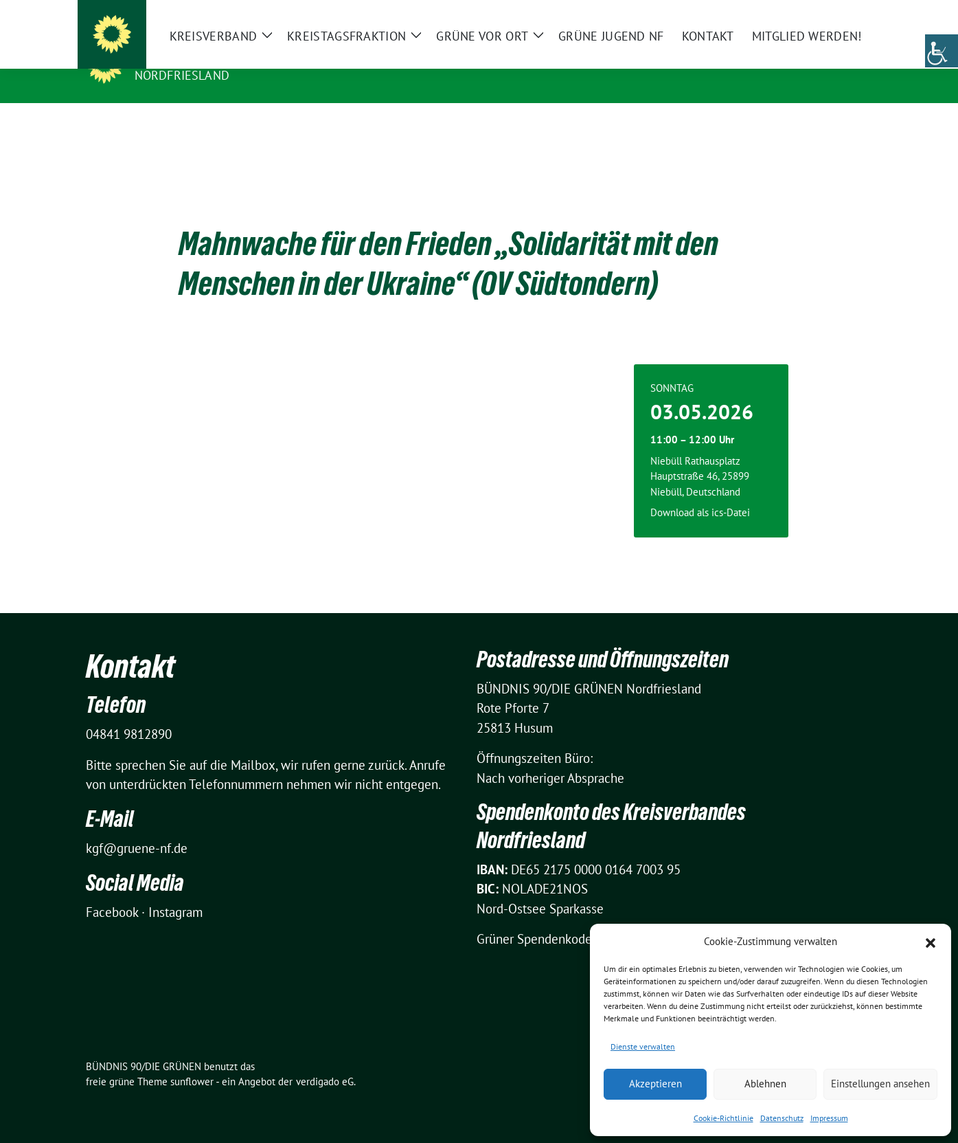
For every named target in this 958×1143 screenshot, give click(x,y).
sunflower (192, 1060)
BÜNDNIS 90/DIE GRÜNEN (219, 55)
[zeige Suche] (848, 13)
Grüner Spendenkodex (538, 917)
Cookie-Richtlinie (723, 1118)
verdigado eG (325, 1060)
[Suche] (829, 13)
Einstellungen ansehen (880, 1083)
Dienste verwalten (643, 1046)
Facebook (112, 891)
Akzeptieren (655, 1083)
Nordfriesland (182, 75)
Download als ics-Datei (700, 491)
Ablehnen (765, 1083)
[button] (930, 941)
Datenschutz (781, 1118)
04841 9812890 (129, 712)
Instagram (175, 891)
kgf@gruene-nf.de (136, 827)
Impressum (829, 1118)
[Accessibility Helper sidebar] (941, 50)
